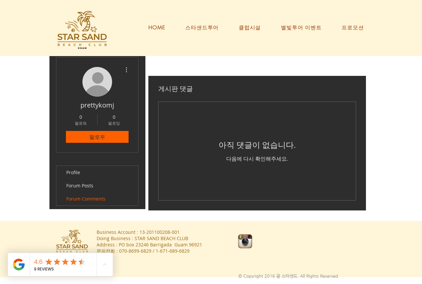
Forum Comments (86, 199)
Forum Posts (79, 185)
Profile (73, 172)
